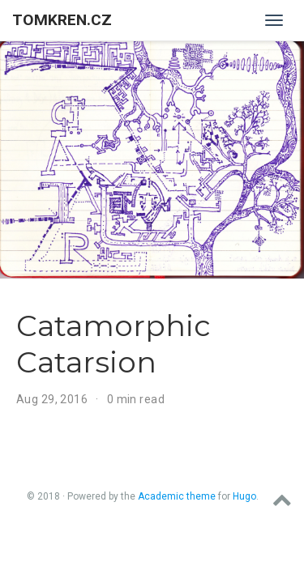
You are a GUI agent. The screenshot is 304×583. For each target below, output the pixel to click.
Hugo (244, 496)
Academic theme (177, 496)
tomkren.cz (62, 20)
